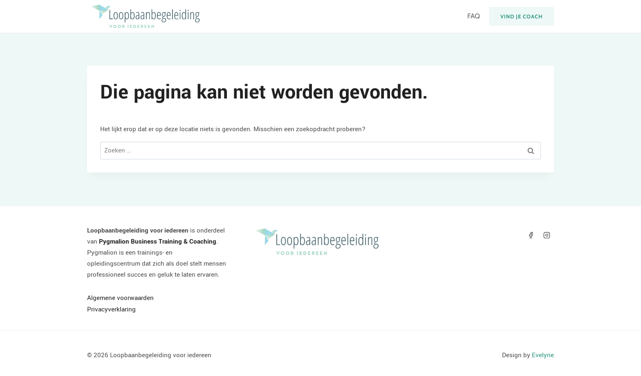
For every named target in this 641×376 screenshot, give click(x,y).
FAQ (473, 16)
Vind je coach (521, 16)
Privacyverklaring (111, 309)
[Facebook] (531, 235)
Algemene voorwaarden (120, 297)
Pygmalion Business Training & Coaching (157, 241)
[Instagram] (547, 235)
